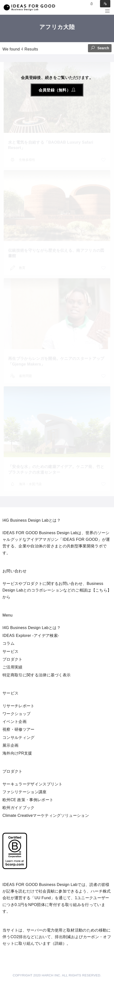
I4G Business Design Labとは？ (31, 628)
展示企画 (10, 745)
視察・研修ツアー (18, 729)
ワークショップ (16, 714)
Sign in (105, 3)
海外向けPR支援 (17, 753)
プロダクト (12, 659)
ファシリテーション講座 (24, 792)
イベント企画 (14, 721)
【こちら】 (101, 590)
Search (99, 47)
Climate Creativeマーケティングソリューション (45, 815)
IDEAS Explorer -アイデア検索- (30, 635)
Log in (91, 3)
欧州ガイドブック (18, 808)
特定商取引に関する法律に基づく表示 (36, 675)
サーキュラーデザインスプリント (32, 784)
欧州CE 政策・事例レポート (27, 800)
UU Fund (43, 898)
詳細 (59, 943)
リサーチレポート (18, 706)
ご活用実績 (12, 667)
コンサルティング (18, 737)
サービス (10, 651)
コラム (8, 643)
